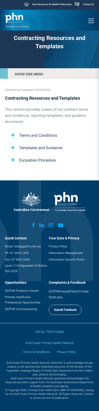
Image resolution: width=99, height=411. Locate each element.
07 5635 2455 (19, 253)
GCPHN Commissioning (21, 309)
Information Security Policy (67, 259)
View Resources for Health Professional (51, 4)
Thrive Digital (55, 331)
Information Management (66, 253)
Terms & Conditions (36, 352)
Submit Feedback (65, 310)
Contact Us (88, 4)
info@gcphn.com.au (27, 246)
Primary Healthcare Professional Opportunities (22, 299)
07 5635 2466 (20, 259)
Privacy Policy (58, 246)
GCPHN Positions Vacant (22, 291)
